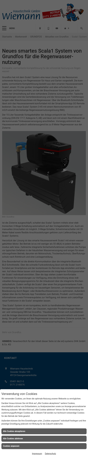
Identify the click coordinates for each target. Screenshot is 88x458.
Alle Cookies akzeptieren (14, 431)
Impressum (37, 453)
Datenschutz (50, 453)
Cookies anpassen (11, 446)
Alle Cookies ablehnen (13, 438)
